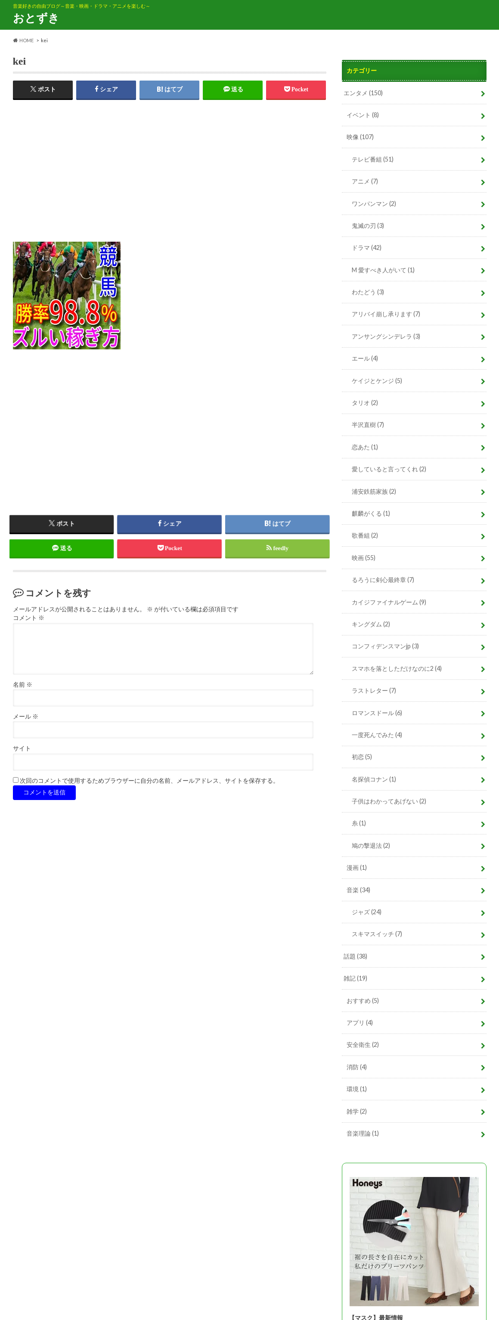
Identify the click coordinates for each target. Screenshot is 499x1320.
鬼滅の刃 (368, 225)
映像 (360, 136)
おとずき (36, 18)
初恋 (362, 756)
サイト (22, 749)
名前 (22, 685)
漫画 (357, 867)
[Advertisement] (169, 181)
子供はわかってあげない (389, 801)
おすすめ (363, 1000)
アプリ (360, 1022)
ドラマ (366, 247)
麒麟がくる (371, 513)
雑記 (355, 978)
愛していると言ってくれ (389, 469)
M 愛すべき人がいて (383, 270)
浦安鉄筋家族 (374, 491)
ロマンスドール (377, 712)
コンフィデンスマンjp (385, 646)
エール (365, 358)
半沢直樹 (368, 424)
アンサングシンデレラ (386, 336)
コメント (28, 618)
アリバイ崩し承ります (386, 314)
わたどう (368, 292)
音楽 (358, 889)
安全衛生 (363, 1044)
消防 (357, 1067)
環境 (357, 1089)
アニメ (365, 181)
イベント (363, 114)
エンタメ (363, 93)
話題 (355, 956)
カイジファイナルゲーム (389, 602)
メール (25, 716)
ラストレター (374, 690)
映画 (363, 557)
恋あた (365, 447)
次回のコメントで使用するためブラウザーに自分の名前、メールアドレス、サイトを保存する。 (149, 781)
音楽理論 (363, 1133)
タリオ (365, 402)
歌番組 (365, 535)
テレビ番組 (373, 159)
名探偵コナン (374, 779)
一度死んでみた (377, 734)
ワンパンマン (374, 203)
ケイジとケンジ (377, 380)
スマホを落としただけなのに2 (397, 668)
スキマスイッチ (377, 933)
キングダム (371, 624)
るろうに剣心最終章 (383, 579)
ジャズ (366, 911)
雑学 (357, 1111)
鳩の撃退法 (371, 845)
